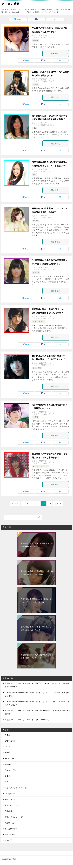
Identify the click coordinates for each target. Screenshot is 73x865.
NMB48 (35, 40)
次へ (57, 504)
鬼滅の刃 (8, 840)
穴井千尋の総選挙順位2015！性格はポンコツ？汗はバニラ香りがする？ (37, 600)
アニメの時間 (10, 4)
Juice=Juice (9, 758)
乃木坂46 (36, 273)
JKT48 (7, 753)
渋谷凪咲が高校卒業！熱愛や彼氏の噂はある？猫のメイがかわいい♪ (37, 656)
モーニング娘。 (38, 322)
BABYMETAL (10, 741)
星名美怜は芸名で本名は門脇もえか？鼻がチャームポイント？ (37, 545)
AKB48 (35, 221)
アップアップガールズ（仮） (16, 788)
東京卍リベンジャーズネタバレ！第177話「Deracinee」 (27, 720)
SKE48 (7, 776)
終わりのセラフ (11, 834)
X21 (34, 128)
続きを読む (59, 53)
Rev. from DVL (10, 770)
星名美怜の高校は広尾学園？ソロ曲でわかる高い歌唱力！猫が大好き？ (37, 572)
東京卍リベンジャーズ (14, 817)
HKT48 (35, 417)
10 (38, 504)
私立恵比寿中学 (11, 829)
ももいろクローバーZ (40, 466)
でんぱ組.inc (10, 794)
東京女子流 (37, 368)
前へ (16, 504)
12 (50, 504)
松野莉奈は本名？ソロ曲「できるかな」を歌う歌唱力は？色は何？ (37, 628)
